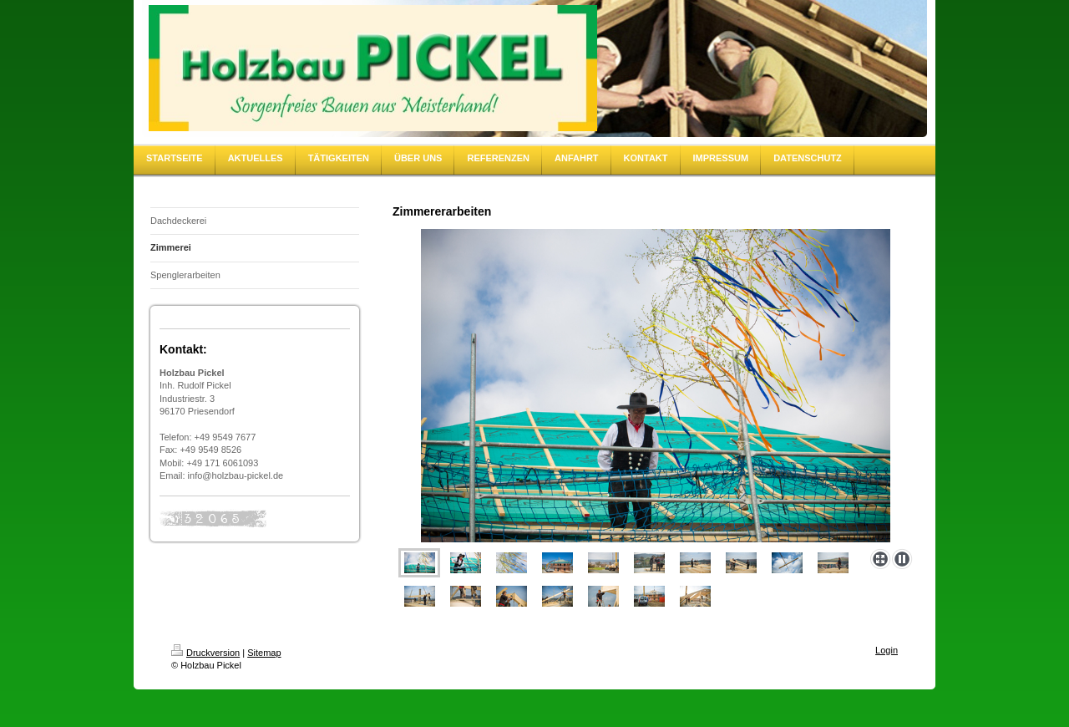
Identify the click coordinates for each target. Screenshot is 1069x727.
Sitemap (264, 653)
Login (886, 650)
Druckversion (205, 653)
